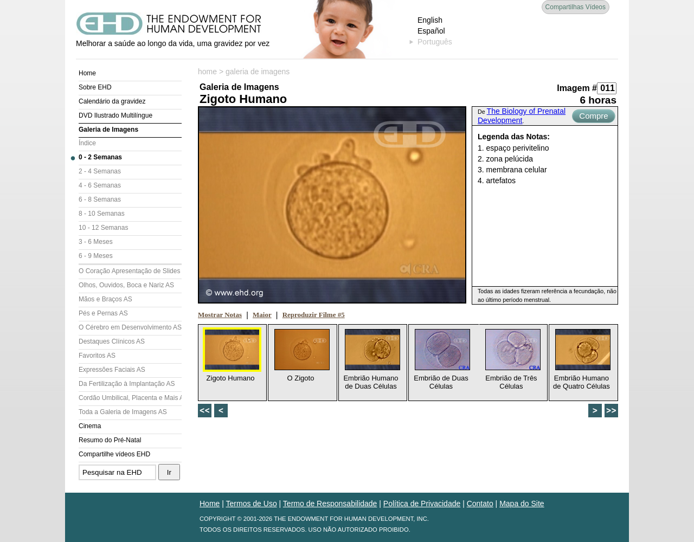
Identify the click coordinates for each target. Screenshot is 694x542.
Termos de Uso (251, 503)
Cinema (90, 426)
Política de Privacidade (421, 503)
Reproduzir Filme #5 (313, 315)
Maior (262, 315)
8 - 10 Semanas (102, 213)
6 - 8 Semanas (100, 199)
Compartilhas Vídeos (575, 7)
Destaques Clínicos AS (112, 341)
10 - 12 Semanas (103, 227)
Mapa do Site (521, 503)
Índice (87, 143)
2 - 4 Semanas (100, 171)
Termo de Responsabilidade (330, 503)
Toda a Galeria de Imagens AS (123, 412)
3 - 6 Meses (96, 242)
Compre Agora (593, 117)
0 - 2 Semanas (100, 157)
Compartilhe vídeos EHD (114, 454)
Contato (480, 503)
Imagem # (577, 88)
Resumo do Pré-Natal (110, 440)
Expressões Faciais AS (112, 369)
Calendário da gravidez (112, 101)
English (429, 20)
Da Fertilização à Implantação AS (127, 384)
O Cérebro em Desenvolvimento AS (130, 327)
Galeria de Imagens (108, 129)
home (207, 71)
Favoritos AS (97, 355)
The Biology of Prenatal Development (522, 116)
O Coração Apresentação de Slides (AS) (130, 271)
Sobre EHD (95, 87)
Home (87, 73)
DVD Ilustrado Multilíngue (115, 115)
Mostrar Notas (220, 315)
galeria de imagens (258, 71)
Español (431, 31)
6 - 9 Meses (96, 256)
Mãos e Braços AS (105, 299)
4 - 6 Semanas (100, 185)
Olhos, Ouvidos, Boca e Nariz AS (126, 285)
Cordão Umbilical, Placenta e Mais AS (130, 398)
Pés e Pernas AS (103, 313)
